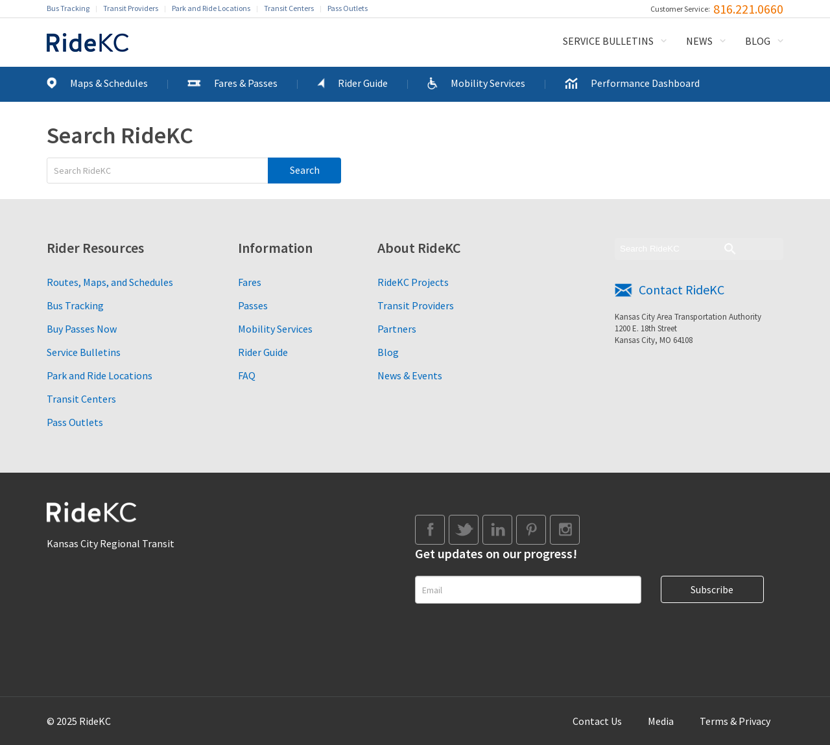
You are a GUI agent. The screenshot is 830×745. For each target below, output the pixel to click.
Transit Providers (130, 8)
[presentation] (513, 642)
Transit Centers (289, 8)
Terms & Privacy (735, 721)
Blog (757, 40)
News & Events (409, 375)
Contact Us (597, 721)
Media (661, 721)
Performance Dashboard (645, 83)
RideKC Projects (413, 282)
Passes (253, 305)
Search (305, 169)
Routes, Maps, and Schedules (110, 282)
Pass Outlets (347, 8)
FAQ (246, 375)
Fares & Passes (246, 83)
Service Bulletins (608, 40)
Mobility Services (488, 83)
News (699, 40)
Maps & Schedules (109, 83)
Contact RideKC (681, 289)
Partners (396, 328)
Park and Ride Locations (211, 8)
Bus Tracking (68, 8)
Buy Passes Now (82, 328)
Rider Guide (363, 83)
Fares (249, 282)
